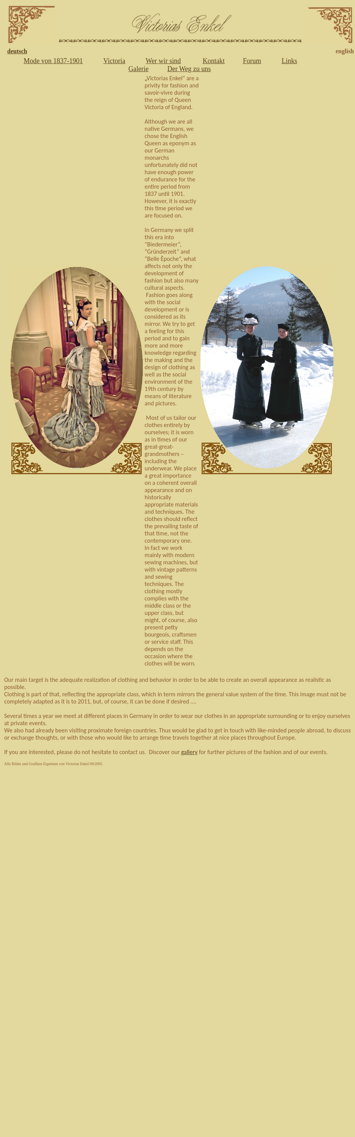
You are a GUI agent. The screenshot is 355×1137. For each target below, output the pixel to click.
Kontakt (214, 61)
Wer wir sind (163, 61)
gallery (189, 752)
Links (289, 61)
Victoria (114, 61)
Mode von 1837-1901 (53, 61)
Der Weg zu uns (189, 69)
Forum (252, 61)
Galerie (138, 69)
